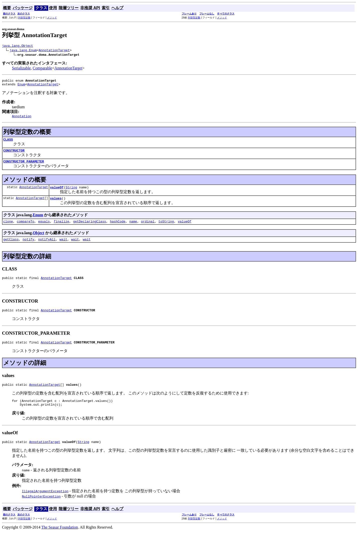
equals (44, 228)
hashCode (117, 228)
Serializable (21, 69)
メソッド (52, 17)
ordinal (148, 228)
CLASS (8, 143)
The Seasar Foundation (59, 541)
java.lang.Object (17, 46)
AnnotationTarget (54, 51)
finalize (61, 228)
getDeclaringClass (89, 228)
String (71, 193)
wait (63, 247)
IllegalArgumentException (45, 504)
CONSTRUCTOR (14, 155)
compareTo (25, 228)
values (56, 205)
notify (28, 247)
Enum (21, 86)
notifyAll (46, 247)
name (133, 228)
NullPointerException (41, 509)
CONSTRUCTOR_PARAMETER (23, 166)
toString (166, 228)
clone (8, 228)
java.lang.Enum (23, 51)
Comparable (42, 69)
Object (38, 240)
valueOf (57, 193)
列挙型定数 (24, 17)
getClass (11, 247)
